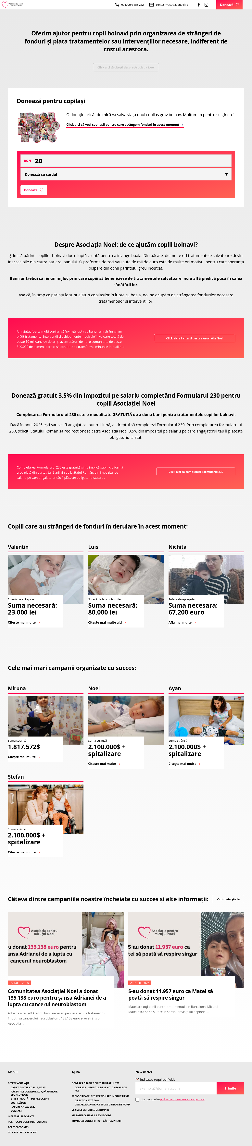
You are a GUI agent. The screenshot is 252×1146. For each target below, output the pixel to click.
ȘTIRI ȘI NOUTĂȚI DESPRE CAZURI (30, 1099)
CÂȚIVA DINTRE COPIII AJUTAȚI (28, 1087)
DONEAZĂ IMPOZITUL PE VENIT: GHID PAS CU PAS (101, 1089)
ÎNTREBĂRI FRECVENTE (21, 1116)
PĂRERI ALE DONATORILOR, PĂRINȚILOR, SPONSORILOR (34, 1093)
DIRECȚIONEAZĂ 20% (87, 1100)
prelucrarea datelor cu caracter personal (182, 1099)
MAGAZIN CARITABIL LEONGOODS (91, 1115)
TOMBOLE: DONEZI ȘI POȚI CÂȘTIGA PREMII (96, 1121)
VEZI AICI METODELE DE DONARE (90, 1110)
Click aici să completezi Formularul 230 (193, 477)
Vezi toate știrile (27, 913)
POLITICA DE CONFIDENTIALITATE (27, 1122)
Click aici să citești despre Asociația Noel (126, 68)
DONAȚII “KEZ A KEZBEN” (22, 1132)
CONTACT (16, 1111)
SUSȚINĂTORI (18, 1102)
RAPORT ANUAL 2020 (23, 1107)
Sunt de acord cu (172, 1099)
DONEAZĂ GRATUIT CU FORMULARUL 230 (95, 1083)
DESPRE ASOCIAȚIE (18, 1083)
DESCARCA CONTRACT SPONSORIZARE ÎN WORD (102, 1104)
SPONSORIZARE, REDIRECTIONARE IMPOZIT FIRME (100, 1096)
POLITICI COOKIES (18, 1127)
